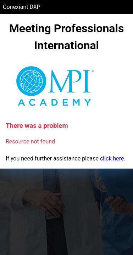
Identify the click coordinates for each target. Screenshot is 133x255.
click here (112, 158)
